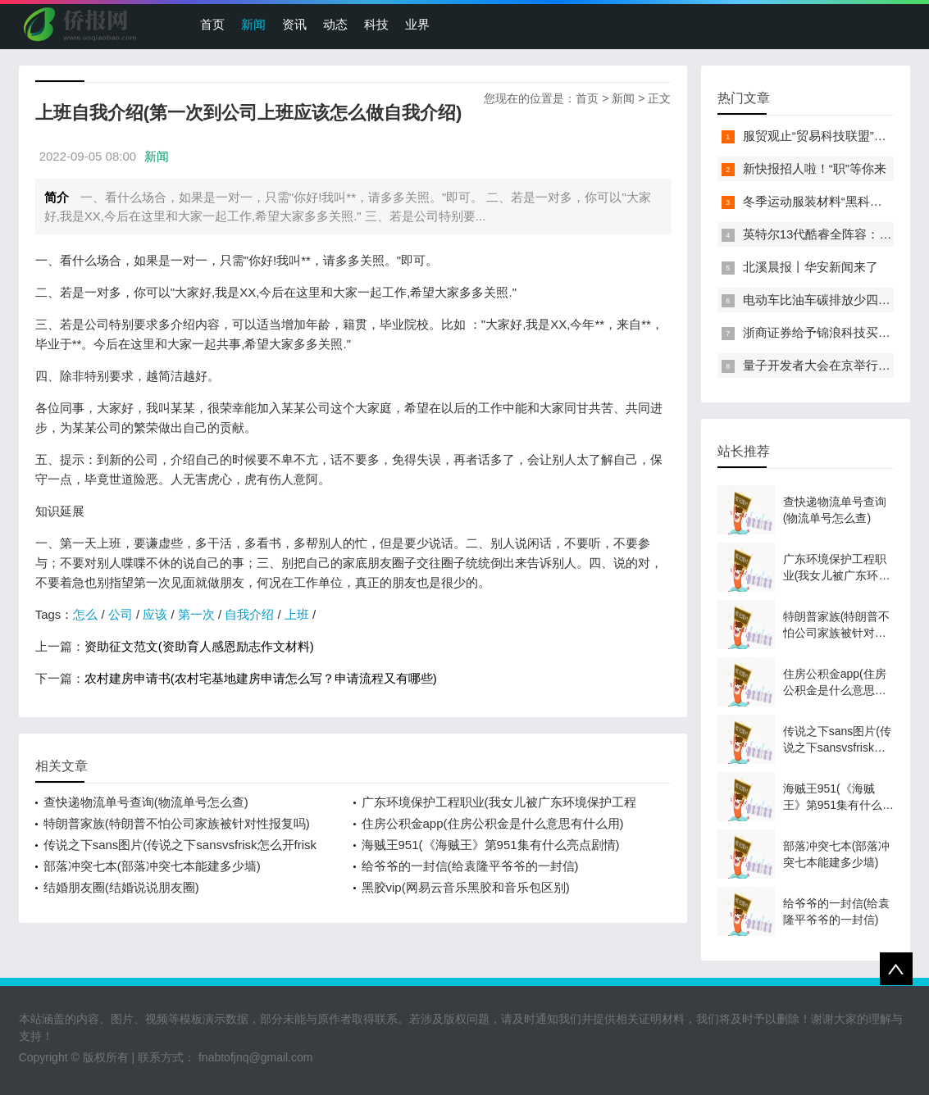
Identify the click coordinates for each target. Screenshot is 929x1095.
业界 (417, 24)
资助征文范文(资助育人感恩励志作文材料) (199, 646)
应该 (155, 614)
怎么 (85, 614)
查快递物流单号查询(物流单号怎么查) (145, 802)
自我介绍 (249, 614)
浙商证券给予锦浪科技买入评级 (829, 332)
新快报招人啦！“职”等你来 (814, 168)
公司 (120, 614)
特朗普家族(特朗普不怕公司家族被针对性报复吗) (176, 823)
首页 (212, 24)
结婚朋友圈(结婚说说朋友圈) (121, 887)
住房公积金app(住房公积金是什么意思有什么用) (493, 823)
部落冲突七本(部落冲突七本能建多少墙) (152, 866)
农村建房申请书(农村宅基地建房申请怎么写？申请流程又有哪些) (260, 678)
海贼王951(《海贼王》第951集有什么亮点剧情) (491, 845)
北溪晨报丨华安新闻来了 (810, 267)
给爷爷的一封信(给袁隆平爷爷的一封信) (470, 866)
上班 (297, 614)
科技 (376, 24)
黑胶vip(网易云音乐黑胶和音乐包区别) (466, 887)
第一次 (196, 614)
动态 (335, 24)
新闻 (253, 24)
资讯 (294, 24)
